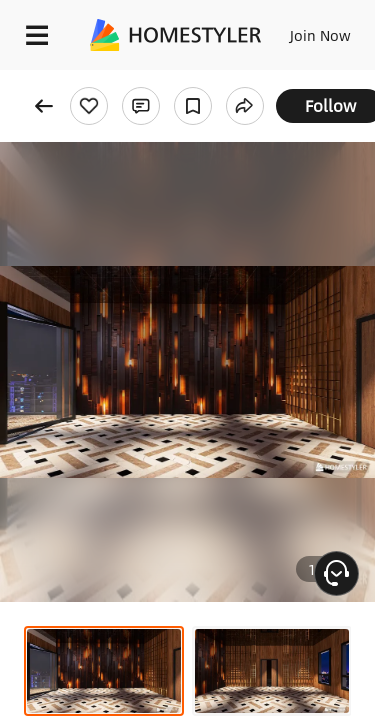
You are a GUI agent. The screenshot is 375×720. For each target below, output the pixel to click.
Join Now (320, 35)
